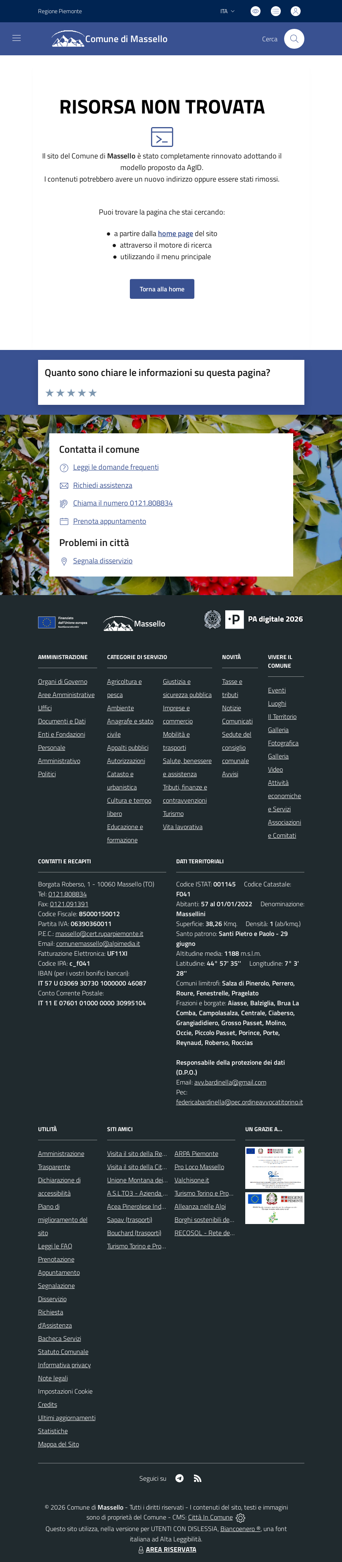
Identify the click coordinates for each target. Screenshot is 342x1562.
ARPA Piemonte (196, 1153)
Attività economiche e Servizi (284, 795)
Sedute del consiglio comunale (236, 747)
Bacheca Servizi (59, 1338)
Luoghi (277, 703)
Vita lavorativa (183, 827)
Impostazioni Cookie (65, 1391)
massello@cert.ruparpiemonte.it (99, 933)
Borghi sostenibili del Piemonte (217, 1219)
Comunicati (237, 721)
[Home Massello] (114, 39)
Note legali (53, 1378)
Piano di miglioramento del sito (63, 1219)
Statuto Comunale (63, 1351)
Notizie (231, 708)
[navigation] (17, 38)
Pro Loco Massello (199, 1167)
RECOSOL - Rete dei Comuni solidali (224, 1233)
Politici (47, 774)
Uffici (45, 708)
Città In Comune (210, 1517)
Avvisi (230, 774)
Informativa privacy (64, 1365)
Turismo (173, 813)
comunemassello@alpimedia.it (98, 943)
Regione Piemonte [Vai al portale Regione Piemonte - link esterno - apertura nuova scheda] (60, 11)
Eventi (277, 690)
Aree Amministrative (66, 694)
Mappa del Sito (58, 1444)
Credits (47, 1404)
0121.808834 (67, 894)
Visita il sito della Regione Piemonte (156, 1153)
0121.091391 (69, 904)
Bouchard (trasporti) (134, 1233)
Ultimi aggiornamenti (67, 1418)
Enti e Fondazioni (61, 734)
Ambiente (120, 708)
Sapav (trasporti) (129, 1219)
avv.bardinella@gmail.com (230, 1082)
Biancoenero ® (240, 1529)
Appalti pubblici (127, 747)
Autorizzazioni (126, 761)
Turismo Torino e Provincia (142, 1246)
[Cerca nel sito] (294, 39)
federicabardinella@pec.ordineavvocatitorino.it (239, 1102)
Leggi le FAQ (55, 1246)
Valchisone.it (192, 1180)
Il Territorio (282, 716)
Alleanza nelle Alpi (200, 1206)
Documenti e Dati (62, 721)
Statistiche (53, 1431)
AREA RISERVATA (166, 1549)
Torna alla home (162, 289)
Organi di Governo (62, 681)
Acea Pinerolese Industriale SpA (150, 1206)
